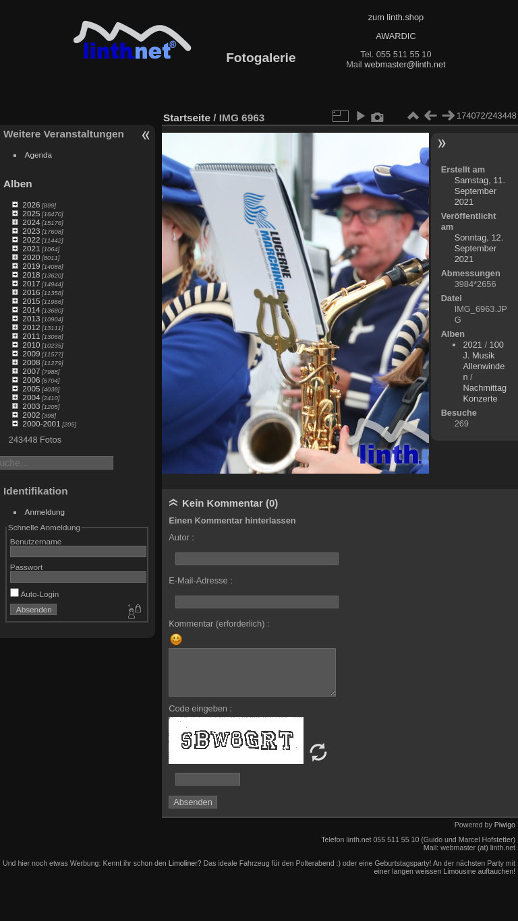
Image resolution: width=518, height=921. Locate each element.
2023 (31, 230)
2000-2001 (41, 423)
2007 (31, 371)
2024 (31, 222)
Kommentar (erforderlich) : (219, 623)
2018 (31, 274)
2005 (31, 388)
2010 (31, 344)
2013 (31, 318)
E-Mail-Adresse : (201, 580)
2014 (31, 309)
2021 (31, 248)
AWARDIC (395, 36)
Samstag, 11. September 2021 (480, 191)
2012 (31, 327)
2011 (31, 335)
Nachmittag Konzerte (485, 393)
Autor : (181, 537)
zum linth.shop (396, 17)
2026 (31, 204)
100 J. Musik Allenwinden (484, 361)
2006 (31, 379)
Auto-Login (34, 594)
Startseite (186, 117)
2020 (31, 257)
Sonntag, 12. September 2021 (479, 248)
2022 (31, 239)
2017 (31, 283)
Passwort (26, 567)
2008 (31, 362)
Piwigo (504, 825)
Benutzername (36, 541)
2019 (31, 265)
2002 (31, 414)
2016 (31, 292)
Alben (17, 183)
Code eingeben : (200, 708)
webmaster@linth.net (404, 64)
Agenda (39, 154)
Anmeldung (45, 511)
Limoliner (183, 863)
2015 (31, 300)
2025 (31, 213)
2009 (31, 353)
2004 (31, 397)
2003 (31, 406)
